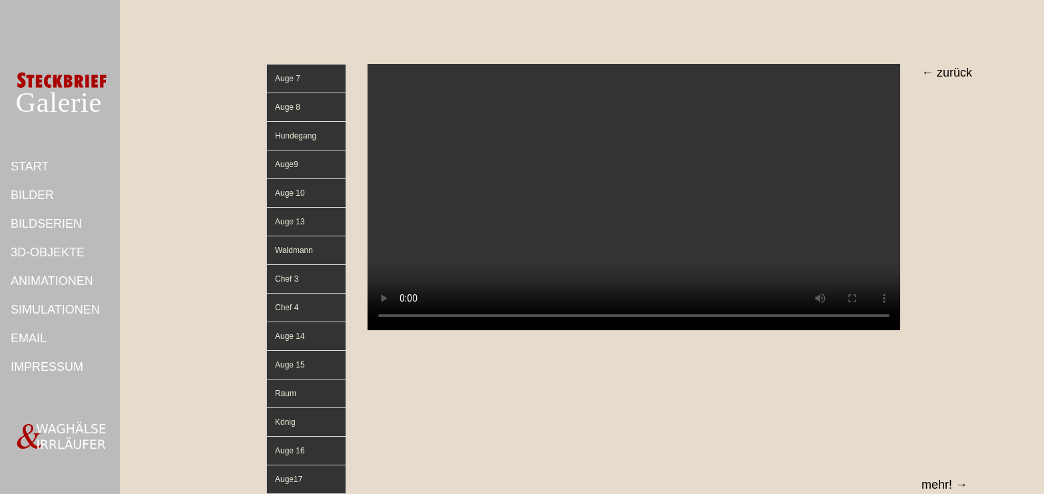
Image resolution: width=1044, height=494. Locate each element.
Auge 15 (290, 365)
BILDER (32, 195)
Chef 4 (286, 307)
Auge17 (288, 479)
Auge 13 (290, 221)
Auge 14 (290, 336)
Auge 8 (287, 107)
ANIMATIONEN (52, 281)
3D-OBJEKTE (48, 252)
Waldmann (294, 250)
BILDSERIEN (46, 223)
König (285, 422)
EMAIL (29, 338)
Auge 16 (290, 450)
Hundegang (295, 135)
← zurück (946, 72)
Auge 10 (290, 193)
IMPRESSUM (47, 366)
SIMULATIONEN (55, 309)
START (30, 166)
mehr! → (944, 484)
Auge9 (286, 164)
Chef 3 (286, 279)
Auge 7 (287, 78)
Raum (285, 393)
